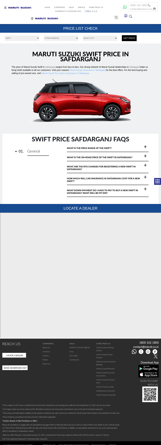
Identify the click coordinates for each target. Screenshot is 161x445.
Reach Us (46, 364)
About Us (46, 347)
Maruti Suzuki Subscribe (106, 395)
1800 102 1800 (140, 5)
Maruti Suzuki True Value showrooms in (65, 73)
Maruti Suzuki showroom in (87, 70)
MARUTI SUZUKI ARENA (79, 347)
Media (45, 360)
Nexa (71, 351)
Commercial (74, 360)
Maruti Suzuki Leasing (105, 387)
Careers (46, 355)
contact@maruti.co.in (143, 9)
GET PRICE (129, 38)
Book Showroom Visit (15, 368)
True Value (73, 355)
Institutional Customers (105, 391)
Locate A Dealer (14, 355)
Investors (46, 351)
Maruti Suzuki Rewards (105, 368)
